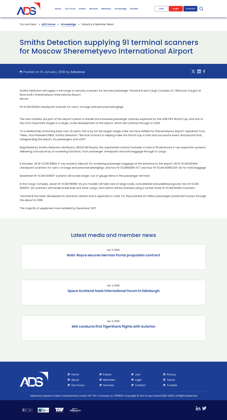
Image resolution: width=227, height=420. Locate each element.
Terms (171, 380)
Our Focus (77, 385)
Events (82, 8)
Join (161, 8)
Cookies (172, 385)
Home (75, 374)
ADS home (48, 24)
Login (176, 8)
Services (93, 8)
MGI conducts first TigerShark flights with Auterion (113, 326)
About (58, 8)
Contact (190, 8)
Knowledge (121, 8)
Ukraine (134, 8)
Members (106, 8)
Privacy (171, 374)
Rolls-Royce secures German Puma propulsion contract (113, 255)
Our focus (70, 8)
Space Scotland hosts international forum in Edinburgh (114, 291)
